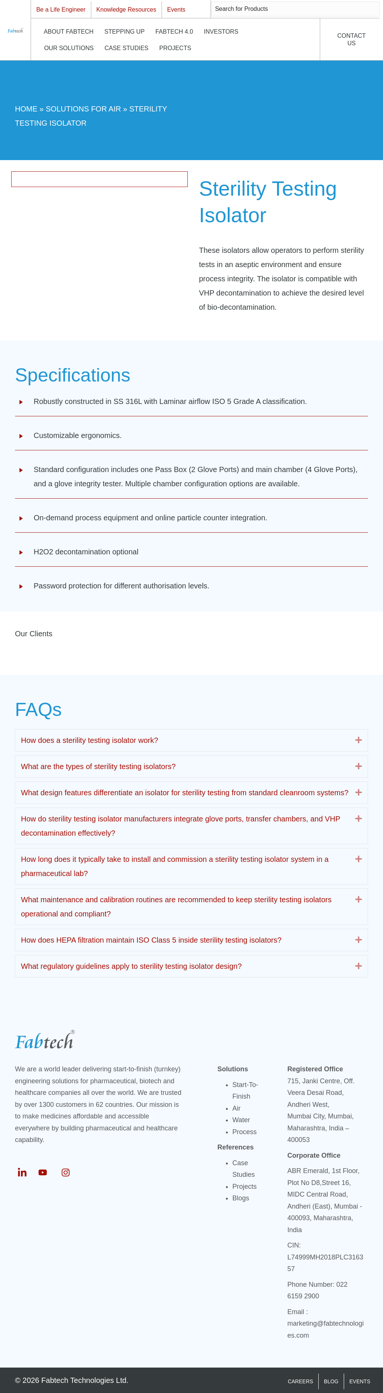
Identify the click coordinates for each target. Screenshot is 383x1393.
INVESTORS (221, 31)
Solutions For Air (83, 109)
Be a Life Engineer (61, 9)
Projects (244, 1186)
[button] (358, 740)
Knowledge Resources (126, 9)
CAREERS (300, 1381)
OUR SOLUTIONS (69, 48)
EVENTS (359, 1381)
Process (244, 1132)
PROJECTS (175, 48)
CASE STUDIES (126, 48)
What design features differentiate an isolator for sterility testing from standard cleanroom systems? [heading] (185, 793)
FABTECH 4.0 (174, 31)
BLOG (331, 1381)
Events (176, 9)
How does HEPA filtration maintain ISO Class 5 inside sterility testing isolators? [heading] (151, 940)
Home (26, 109)
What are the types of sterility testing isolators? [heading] (98, 766)
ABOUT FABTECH (69, 31)
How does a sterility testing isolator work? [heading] (89, 740)
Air (236, 1108)
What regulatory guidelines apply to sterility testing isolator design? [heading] (131, 966)
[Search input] (295, 8)
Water (241, 1120)
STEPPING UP (124, 31)
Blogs (240, 1198)
